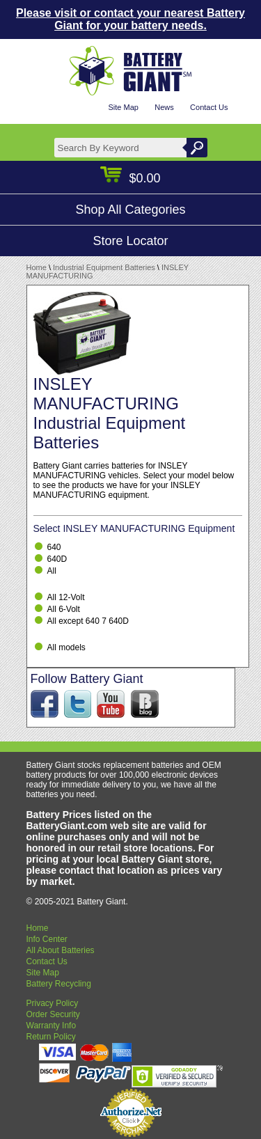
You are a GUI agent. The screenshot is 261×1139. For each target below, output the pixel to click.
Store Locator (130, 241)
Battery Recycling (58, 984)
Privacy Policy (52, 1003)
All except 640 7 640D (88, 621)
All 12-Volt (66, 597)
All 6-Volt (63, 609)
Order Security (53, 1014)
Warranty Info (51, 1025)
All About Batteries (60, 950)
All (51, 571)
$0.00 (130, 178)
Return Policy (51, 1037)
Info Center (47, 939)
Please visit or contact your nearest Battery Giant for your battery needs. (130, 19)
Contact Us (209, 107)
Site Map (123, 107)
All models (66, 647)
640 (54, 547)
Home (36, 267)
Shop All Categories (130, 210)
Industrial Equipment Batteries (104, 267)
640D (57, 559)
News (164, 107)
